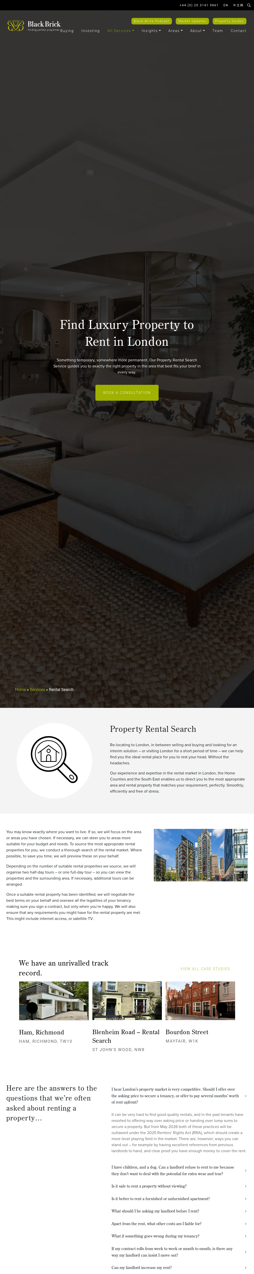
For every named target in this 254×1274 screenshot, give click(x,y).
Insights (150, 31)
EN (226, 5)
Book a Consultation (127, 393)
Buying (67, 31)
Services (37, 689)
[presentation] (32, 1008)
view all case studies (207, 969)
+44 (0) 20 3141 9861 (199, 5)
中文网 (238, 5)
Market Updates (192, 21)
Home (20, 689)
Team (217, 31)
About (196, 31)
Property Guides (229, 21)
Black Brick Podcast (152, 21)
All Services (119, 31)
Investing (90, 31)
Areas (174, 31)
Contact (238, 31)
